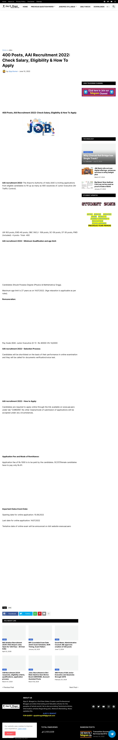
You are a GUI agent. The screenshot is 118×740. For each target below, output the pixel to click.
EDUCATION (97, 221)
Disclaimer (31, 1)
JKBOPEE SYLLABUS (67, 7)
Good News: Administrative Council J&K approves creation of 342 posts (65, 645)
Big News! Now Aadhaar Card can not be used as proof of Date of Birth (103, 184)
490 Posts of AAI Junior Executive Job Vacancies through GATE (64, 675)
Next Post (73, 687)
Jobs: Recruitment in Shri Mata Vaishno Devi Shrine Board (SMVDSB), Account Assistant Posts (39, 676)
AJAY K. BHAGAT (49, 713)
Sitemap (39, 1)
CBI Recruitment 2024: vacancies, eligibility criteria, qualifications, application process (13, 676)
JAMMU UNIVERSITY (99, 219)
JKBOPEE (107, 214)
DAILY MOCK (85, 7)
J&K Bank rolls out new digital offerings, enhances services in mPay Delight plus (105, 171)
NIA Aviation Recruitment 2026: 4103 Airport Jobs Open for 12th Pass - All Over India (13, 646)
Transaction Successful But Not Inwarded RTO (104, 733)
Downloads (99, 7)
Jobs (10, 50)
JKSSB (94, 216)
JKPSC (90, 214)
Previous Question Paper (42, 7)
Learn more (22, 729)
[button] (108, 7)
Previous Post (9, 687)
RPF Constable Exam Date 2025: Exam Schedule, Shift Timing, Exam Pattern (39, 645)
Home (4, 1)
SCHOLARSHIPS (99, 223)
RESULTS (102, 216)
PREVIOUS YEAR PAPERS (99, 225)
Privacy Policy (20, 1)
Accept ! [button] (10, 733)
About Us (11, 1)
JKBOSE (97, 214)
